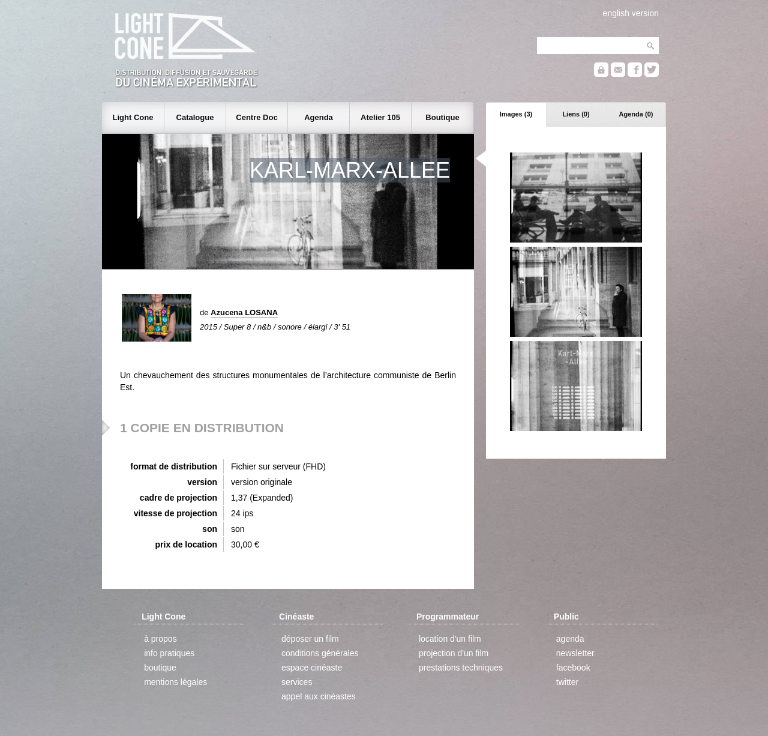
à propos (160, 639)
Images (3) (516, 114)
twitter (567, 682)
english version (631, 13)
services (296, 682)
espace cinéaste (311, 667)
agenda (570, 639)
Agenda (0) (636, 114)
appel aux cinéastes (318, 696)
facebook (573, 667)
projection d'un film (453, 653)
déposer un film (310, 639)
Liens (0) (575, 114)
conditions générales (319, 653)
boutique (160, 667)
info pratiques (169, 653)
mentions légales (175, 682)
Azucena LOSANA (244, 312)
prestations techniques (461, 667)
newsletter (575, 653)
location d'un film (450, 639)
